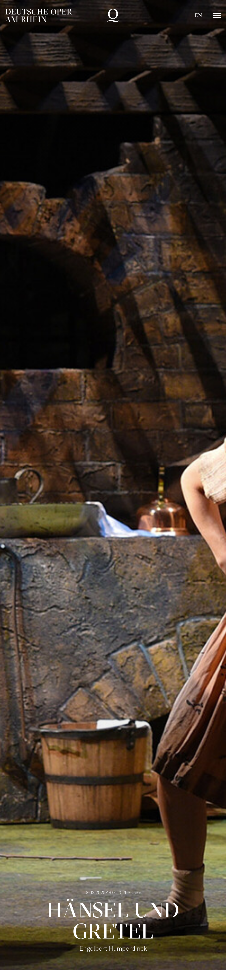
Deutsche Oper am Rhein (38, 15)
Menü (217, 15)
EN (198, 15)
